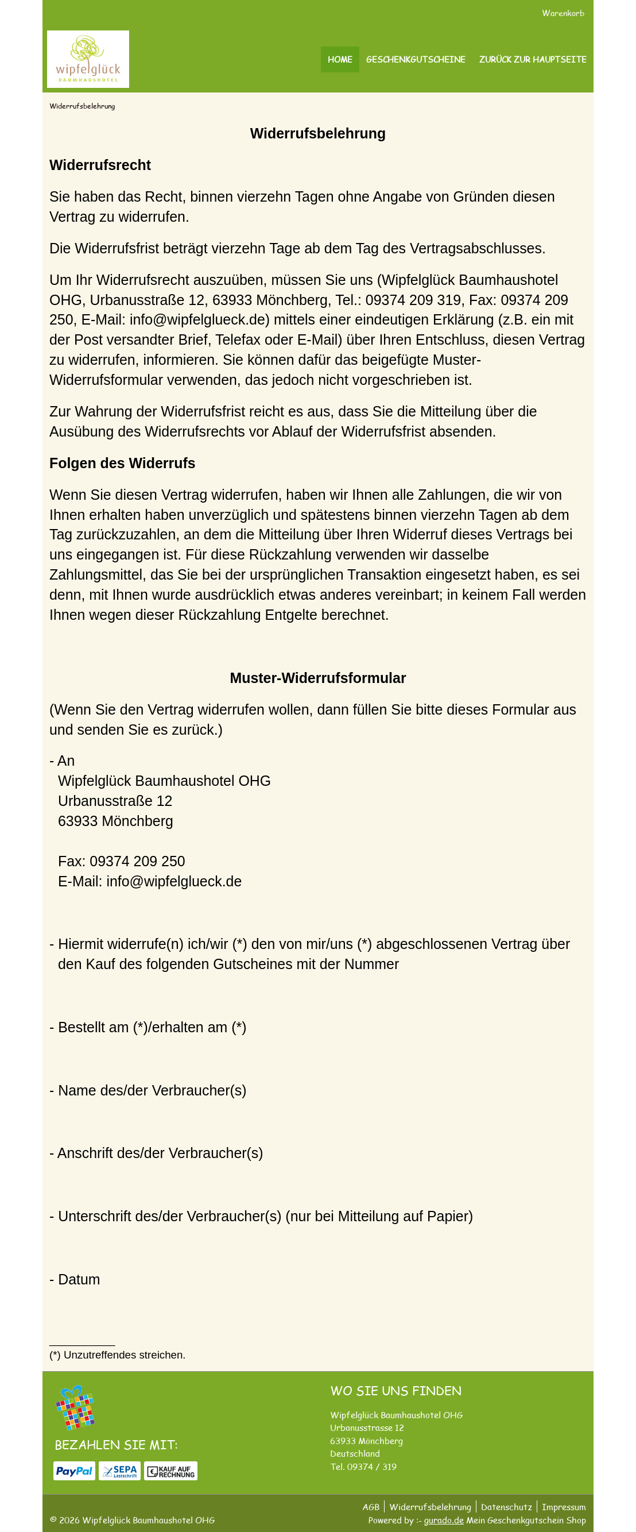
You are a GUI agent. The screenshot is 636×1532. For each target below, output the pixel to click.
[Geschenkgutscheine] (416, 59)
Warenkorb (564, 12)
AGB (370, 1506)
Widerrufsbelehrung (430, 1506)
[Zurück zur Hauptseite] (533, 59)
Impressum (564, 1506)
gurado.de (444, 1520)
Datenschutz (506, 1506)
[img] (88, 59)
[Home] (340, 59)
